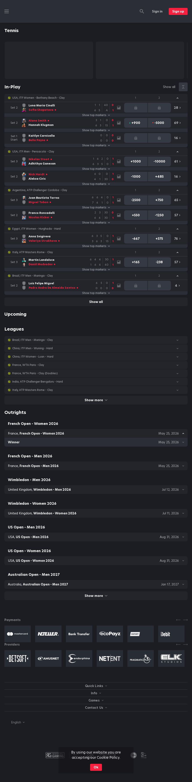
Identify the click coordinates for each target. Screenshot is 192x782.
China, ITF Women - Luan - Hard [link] (32, 356)
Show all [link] (169, 87)
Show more (96, 400)
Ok (96, 767)
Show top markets (96, 115)
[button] (96, 98)
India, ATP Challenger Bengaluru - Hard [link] (37, 381)
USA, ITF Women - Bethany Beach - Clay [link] (38, 98)
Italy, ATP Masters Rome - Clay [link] (32, 252)
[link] (62, 108)
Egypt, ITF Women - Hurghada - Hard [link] (36, 229)
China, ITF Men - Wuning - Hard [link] (32, 348)
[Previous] (178, 620)
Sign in (157, 11)
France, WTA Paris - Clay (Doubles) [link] (35, 373)
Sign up (178, 11)
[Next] (185, 620)
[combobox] (14, 722)
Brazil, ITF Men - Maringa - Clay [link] (32, 275)
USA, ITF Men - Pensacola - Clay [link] (33, 151)
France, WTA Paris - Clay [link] (28, 365)
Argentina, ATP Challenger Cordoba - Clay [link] (39, 190)
